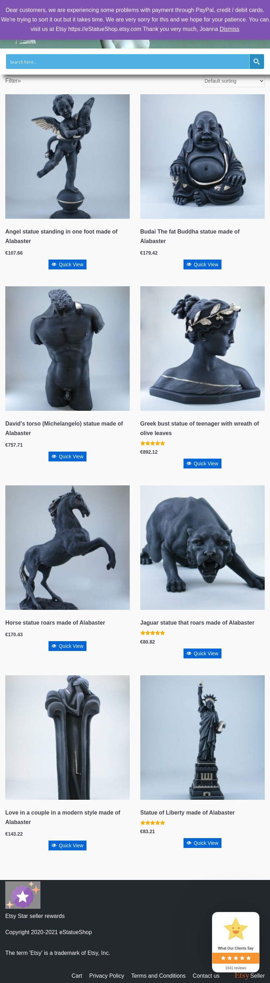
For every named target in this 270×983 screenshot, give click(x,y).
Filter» (13, 81)
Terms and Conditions (158, 976)
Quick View (67, 264)
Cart (77, 976)
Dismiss (229, 29)
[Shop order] (234, 81)
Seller (249, 975)
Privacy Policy (106, 976)
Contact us (206, 976)
